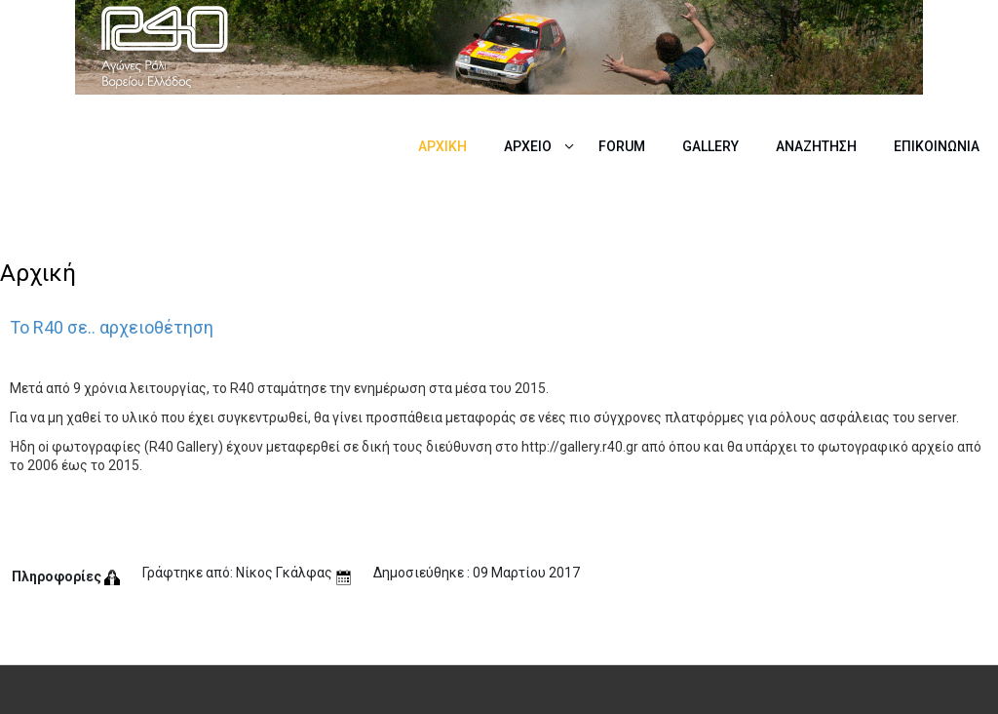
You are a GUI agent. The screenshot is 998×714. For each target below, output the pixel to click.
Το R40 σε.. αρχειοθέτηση (111, 327)
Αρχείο (528, 146)
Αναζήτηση (816, 146)
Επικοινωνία (936, 146)
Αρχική (442, 146)
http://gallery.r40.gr (579, 447)
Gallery (710, 146)
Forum (621, 146)
